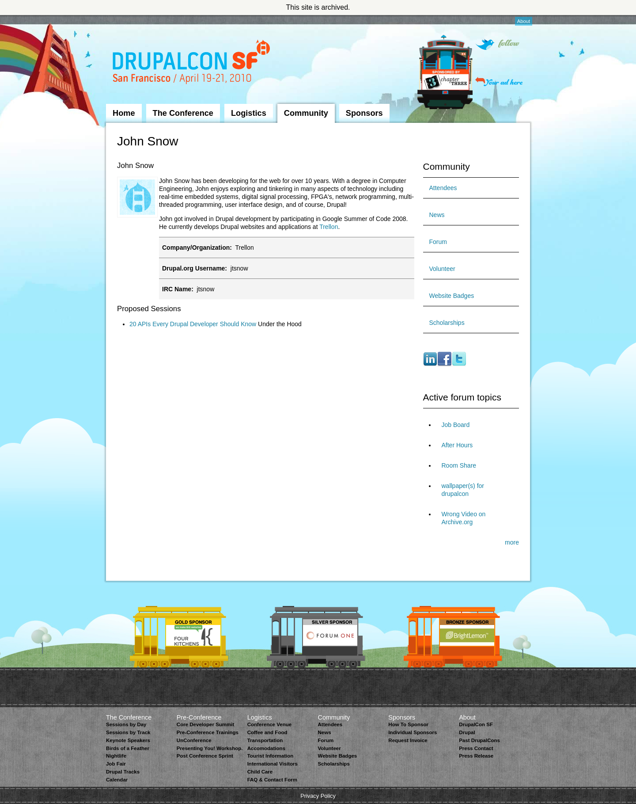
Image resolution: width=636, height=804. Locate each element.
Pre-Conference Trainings (207, 732)
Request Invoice (407, 740)
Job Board (456, 424)
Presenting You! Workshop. (210, 748)
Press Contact (476, 748)
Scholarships (447, 322)
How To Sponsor (408, 724)
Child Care (260, 771)
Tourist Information (270, 755)
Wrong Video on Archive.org (464, 518)
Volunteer (442, 268)
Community (306, 113)
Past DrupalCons (479, 740)
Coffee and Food (267, 732)
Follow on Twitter (497, 44)
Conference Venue (269, 724)
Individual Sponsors (412, 732)
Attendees (443, 187)
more (512, 542)
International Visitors (272, 763)
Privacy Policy (318, 796)
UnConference (194, 740)
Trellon (328, 226)
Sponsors (364, 113)
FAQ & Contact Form (272, 779)
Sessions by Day (126, 724)
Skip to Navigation (124, 19)
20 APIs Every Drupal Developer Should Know (192, 324)
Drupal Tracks (123, 771)
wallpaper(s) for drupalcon (463, 489)
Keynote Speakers (128, 740)
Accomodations (266, 748)
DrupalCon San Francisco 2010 (192, 63)
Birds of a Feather (127, 748)
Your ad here (498, 81)
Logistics (248, 113)
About (523, 21)
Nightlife (116, 755)
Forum (438, 241)
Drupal (467, 732)
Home (124, 113)
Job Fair (116, 763)
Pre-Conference (199, 717)
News (437, 214)
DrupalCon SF (476, 724)
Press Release (476, 755)
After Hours (457, 445)
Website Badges (451, 295)
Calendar (117, 779)
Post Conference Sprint (205, 755)
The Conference (183, 113)
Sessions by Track (128, 732)
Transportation (265, 740)
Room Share (459, 465)
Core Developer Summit (206, 724)
